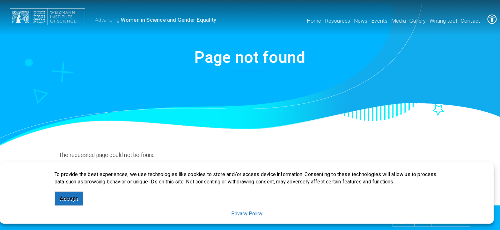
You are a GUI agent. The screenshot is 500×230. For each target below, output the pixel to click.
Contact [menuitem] (471, 21)
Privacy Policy (246, 214)
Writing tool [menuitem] (444, 21)
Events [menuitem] (380, 21)
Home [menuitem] (314, 21)
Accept (69, 199)
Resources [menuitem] (338, 21)
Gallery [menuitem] (418, 21)
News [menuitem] (361, 21)
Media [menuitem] (399, 21)
